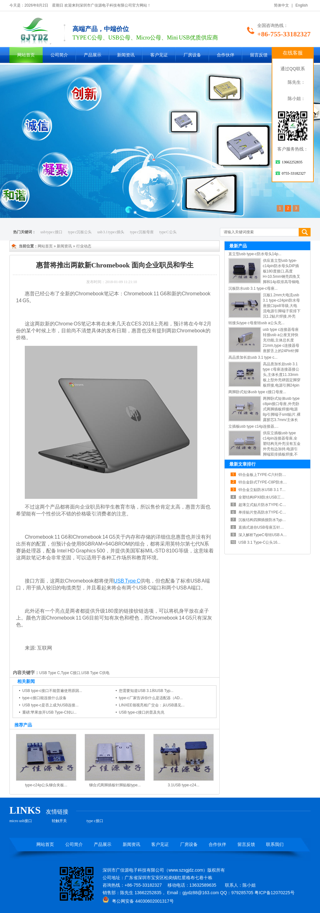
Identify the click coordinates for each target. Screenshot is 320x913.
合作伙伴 (225, 55)
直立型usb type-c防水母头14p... (254, 254)
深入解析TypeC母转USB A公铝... (266, 535)
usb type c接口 (51, 232)
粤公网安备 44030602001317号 (138, 901)
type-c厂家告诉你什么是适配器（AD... (151, 698)
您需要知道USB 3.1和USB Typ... (146, 691)
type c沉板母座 (142, 232)
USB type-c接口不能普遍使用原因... (52, 691)
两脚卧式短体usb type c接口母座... (257, 392)
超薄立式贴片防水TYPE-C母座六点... (269, 505)
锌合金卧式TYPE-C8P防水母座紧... (268, 482)
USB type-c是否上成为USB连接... (50, 705)
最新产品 (238, 245)
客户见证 (159, 55)
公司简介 (59, 55)
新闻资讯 (126, 55)
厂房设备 (192, 55)
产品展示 (92, 55)
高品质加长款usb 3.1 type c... (253, 357)
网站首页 (26, 55)
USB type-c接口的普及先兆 (141, 712)
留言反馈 (259, 55)
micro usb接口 (20, 821)
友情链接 (57, 812)
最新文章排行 (242, 464)
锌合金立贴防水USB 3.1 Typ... (263, 490)
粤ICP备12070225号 (274, 892)
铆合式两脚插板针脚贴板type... (115, 785)
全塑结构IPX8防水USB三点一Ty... (266, 497)
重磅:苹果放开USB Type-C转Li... (49, 712)
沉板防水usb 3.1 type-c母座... (253, 288)
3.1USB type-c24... (184, 785)
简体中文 (281, 5)
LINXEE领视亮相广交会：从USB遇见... (151, 705)
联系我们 (275, 844)
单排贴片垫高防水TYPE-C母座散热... (269, 512)
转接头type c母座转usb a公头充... (256, 323)
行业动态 (83, 246)
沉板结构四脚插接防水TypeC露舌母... (269, 520)
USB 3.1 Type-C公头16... (259, 542)
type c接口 (95, 821)
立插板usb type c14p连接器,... (253, 426)
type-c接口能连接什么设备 (44, 698)
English (302, 5)
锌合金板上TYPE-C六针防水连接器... (269, 474)
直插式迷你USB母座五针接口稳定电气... (272, 527)
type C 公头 (168, 232)
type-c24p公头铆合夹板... (46, 785)
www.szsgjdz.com (185, 870)
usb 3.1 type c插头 (110, 232)
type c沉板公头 (80, 232)
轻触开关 (59, 821)
